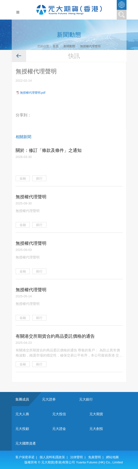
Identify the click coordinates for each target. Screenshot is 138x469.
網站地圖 (112, 457)
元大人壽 (22, 414)
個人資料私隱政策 (52, 457)
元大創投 (96, 429)
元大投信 (59, 414)
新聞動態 (69, 46)
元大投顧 (22, 429)
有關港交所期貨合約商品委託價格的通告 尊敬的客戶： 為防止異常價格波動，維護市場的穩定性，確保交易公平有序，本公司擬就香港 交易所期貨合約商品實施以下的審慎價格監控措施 (69, 353)
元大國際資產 (25, 443)
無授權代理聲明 (90, 46)
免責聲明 (94, 457)
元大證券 (49, 399)
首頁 (56, 46)
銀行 (39, 178)
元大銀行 (86, 399)
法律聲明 (76, 457)
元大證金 (59, 429)
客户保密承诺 (24, 457)
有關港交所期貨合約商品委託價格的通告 (55, 336)
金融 (23, 178)
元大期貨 (96, 414)
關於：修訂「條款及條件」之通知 (49, 150)
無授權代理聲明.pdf (32, 92)
